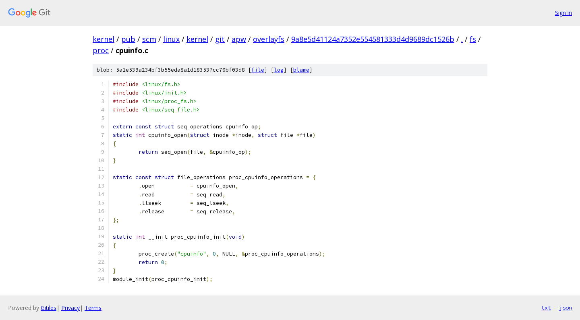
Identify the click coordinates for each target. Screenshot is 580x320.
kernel (103, 39)
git (220, 39)
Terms (93, 308)
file (257, 69)
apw (239, 39)
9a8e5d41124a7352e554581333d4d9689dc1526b (372, 39)
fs (473, 39)
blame (301, 69)
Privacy (70, 308)
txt (546, 307)
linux (171, 39)
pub (128, 39)
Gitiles (48, 308)
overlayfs (268, 39)
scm (149, 39)
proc (101, 50)
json (565, 307)
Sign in (563, 13)
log (279, 69)
